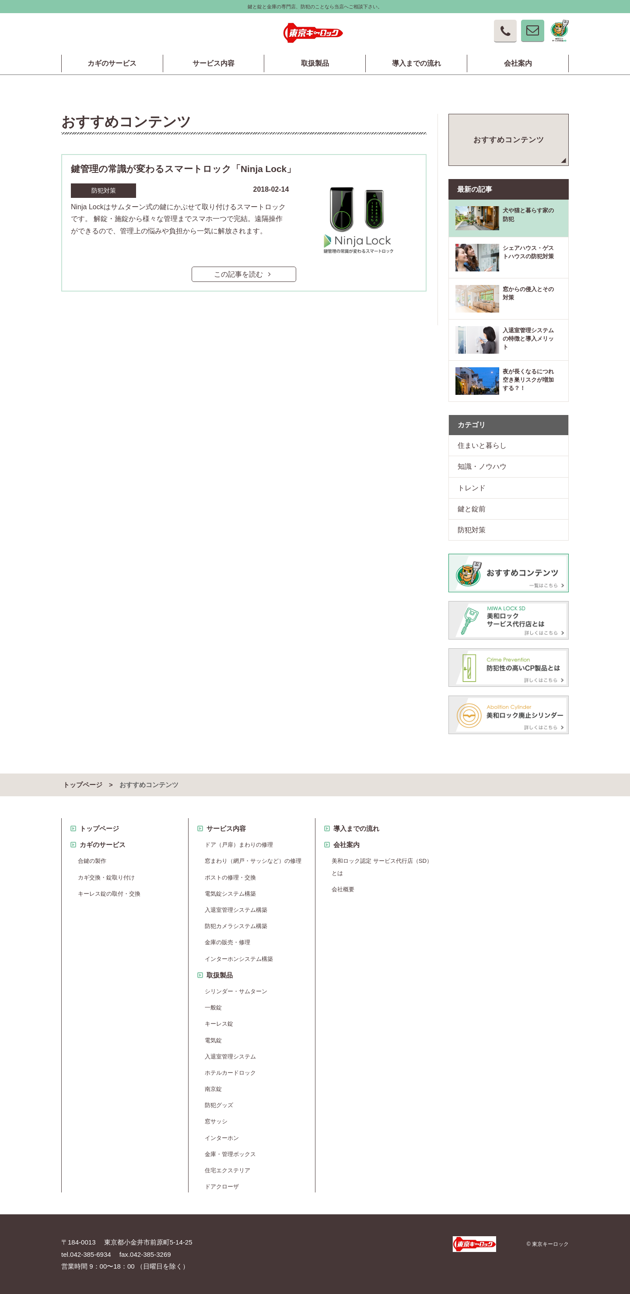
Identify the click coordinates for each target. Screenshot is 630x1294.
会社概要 (343, 889)
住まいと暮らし (482, 445)
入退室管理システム (230, 1056)
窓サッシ (216, 1121)
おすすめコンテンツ (508, 140)
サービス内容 (213, 63)
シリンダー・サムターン (236, 991)
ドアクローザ (222, 1186)
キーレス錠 (219, 1023)
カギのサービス (112, 63)
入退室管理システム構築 (236, 910)
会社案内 (518, 63)
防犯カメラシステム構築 (236, 926)
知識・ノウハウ (482, 466)
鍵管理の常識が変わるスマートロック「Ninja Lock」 (183, 169)
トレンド (472, 488)
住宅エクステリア (227, 1170)
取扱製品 (315, 63)
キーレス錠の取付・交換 (109, 893)
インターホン (222, 1138)
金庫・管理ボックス (230, 1154)
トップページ (82, 784)
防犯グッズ (219, 1105)
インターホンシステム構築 (239, 959)
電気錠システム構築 (230, 893)
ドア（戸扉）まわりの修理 (239, 844)
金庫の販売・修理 (227, 942)
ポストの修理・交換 (230, 877)
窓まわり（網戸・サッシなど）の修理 (253, 861)
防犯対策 (472, 530)
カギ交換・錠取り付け (106, 877)
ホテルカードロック (230, 1072)
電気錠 (213, 1040)
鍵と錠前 (472, 509)
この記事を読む (244, 274)
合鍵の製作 (92, 861)
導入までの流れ (416, 63)
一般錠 (213, 1007)
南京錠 (213, 1089)
